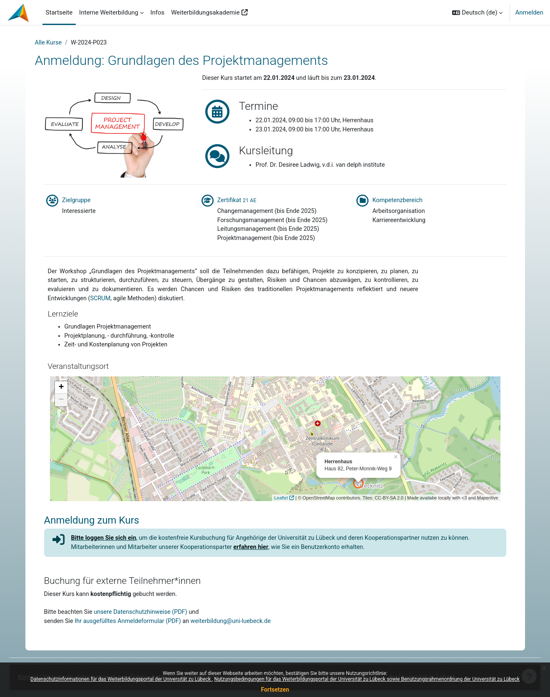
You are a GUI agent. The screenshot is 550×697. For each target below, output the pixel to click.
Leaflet (281, 502)
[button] (477, 12)
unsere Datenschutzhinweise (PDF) (144, 618)
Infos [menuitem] (157, 12)
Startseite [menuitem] (59, 12)
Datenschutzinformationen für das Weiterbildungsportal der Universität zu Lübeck (121, 679)
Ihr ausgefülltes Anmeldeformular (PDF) (131, 627)
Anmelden (529, 12)
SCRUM (102, 301)
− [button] (61, 404)
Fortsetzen (275, 689)
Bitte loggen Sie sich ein (105, 542)
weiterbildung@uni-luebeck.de (237, 627)
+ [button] (61, 392)
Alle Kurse (49, 43)
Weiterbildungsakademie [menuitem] (205, 12)
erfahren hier (258, 552)
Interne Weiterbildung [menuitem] (108, 12)
